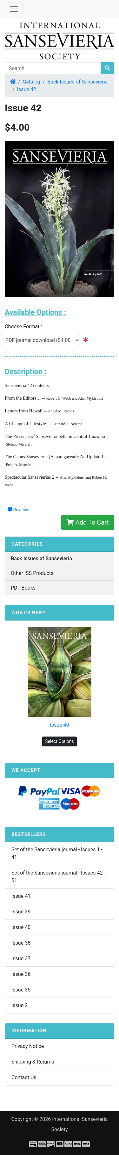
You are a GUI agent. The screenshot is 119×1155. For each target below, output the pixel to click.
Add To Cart (88, 522)
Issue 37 (20, 958)
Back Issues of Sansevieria (77, 82)
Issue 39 (20, 912)
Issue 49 (59, 725)
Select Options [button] (59, 741)
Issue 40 (20, 927)
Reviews (19, 509)
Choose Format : (25, 326)
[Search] (53, 68)
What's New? (28, 612)
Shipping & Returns (32, 1062)
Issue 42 (26, 89)
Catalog (31, 82)
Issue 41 (20, 896)
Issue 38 (20, 943)
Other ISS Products (32, 573)
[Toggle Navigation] (14, 9)
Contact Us (23, 1077)
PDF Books (23, 588)
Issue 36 (20, 974)
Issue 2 (19, 1005)
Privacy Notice (27, 1046)
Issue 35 (20, 990)
